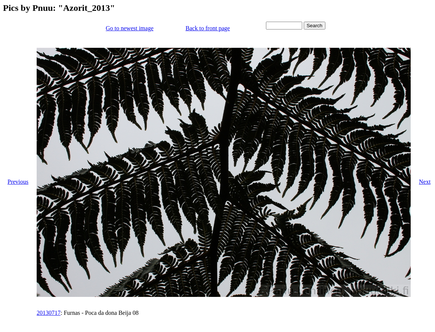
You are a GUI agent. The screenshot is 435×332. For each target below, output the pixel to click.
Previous (17, 182)
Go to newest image (130, 28)
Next (425, 182)
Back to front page (208, 28)
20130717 (49, 313)
